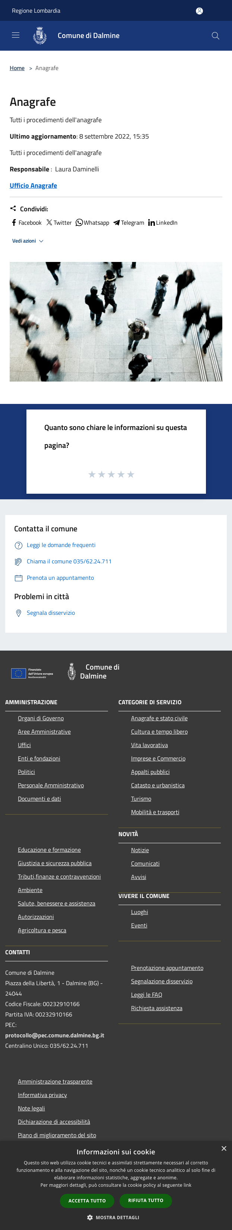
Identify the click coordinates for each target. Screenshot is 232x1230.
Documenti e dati (39, 798)
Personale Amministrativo (51, 785)
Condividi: (29, 209)
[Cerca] (215, 35)
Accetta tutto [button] (87, 1201)
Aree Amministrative (44, 731)
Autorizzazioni (36, 916)
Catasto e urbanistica (158, 785)
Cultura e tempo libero (159, 731)
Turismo (141, 798)
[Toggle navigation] (15, 35)
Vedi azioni (29, 241)
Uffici (24, 744)
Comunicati (145, 863)
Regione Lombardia (36, 10)
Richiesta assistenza (156, 1007)
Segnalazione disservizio (162, 981)
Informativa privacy (42, 1094)
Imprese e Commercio (158, 758)
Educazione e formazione (49, 849)
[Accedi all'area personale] (199, 11)
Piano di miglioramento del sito (57, 1135)
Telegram (128, 222)
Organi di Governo (41, 718)
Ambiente (30, 889)
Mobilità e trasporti (155, 811)
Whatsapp (92, 222)
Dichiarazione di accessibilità (54, 1121)
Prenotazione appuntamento (167, 967)
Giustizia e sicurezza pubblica (55, 863)
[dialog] (116, 1185)
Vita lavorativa (149, 744)
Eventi (139, 925)
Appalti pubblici (150, 771)
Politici (26, 771)
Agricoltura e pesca (42, 930)
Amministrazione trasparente (55, 1081)
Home (17, 67)
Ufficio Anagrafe (33, 185)
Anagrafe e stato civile (159, 718)
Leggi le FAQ (146, 994)
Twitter (58, 222)
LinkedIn (162, 222)
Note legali (31, 1108)
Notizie (140, 849)
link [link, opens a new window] (187, 1185)
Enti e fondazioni (39, 758)
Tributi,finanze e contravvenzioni (59, 876)
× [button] (223, 1149)
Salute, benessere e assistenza (56, 903)
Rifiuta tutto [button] (145, 1200)
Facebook (26, 222)
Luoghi (139, 911)
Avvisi (138, 876)
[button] (116, 1217)
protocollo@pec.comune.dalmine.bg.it (54, 1035)
